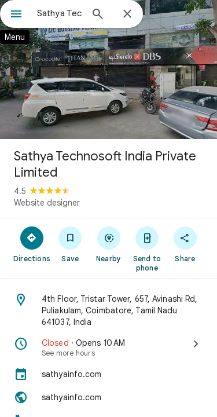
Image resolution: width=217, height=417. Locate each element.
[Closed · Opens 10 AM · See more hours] (108, 347)
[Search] (98, 15)
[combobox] (59, 13)
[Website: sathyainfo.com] (108, 397)
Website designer (47, 202)
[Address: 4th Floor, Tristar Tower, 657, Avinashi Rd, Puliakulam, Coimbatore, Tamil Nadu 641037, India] (108, 310)
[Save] (70, 244)
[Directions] (32, 244)
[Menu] (16, 15)
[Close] (127, 14)
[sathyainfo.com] (108, 374)
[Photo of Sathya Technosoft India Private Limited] (108, 69)
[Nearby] (108, 244)
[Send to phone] (147, 248)
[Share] (185, 244)
